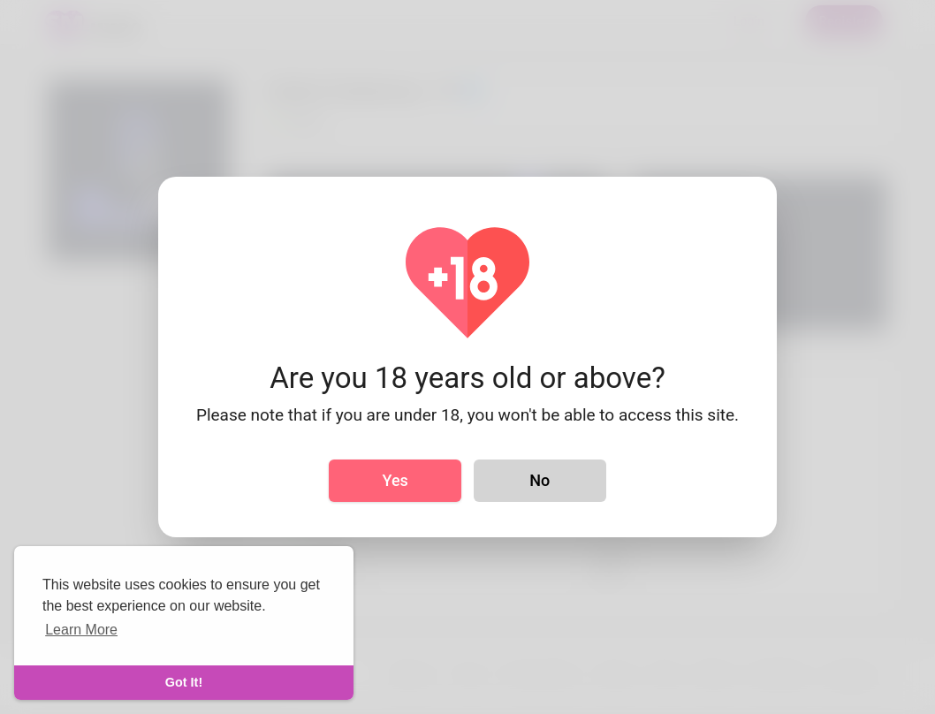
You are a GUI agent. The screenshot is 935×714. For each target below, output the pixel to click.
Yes (395, 480)
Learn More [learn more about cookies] (81, 629)
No (539, 480)
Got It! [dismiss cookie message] (183, 682)
